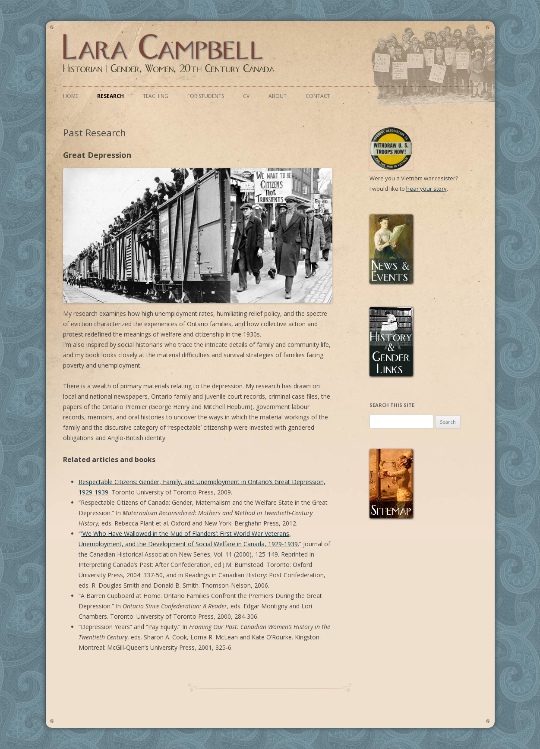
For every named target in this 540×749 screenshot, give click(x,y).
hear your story (426, 188)
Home (70, 96)
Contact (318, 96)
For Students (205, 96)
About (277, 96)
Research (110, 96)
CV (246, 96)
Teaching (155, 96)
